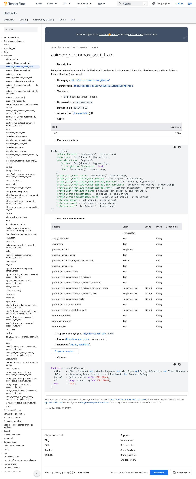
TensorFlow (56, 47)
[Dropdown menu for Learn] (56, 3)
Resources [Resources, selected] (82, 3)
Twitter (48, 450)
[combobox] (132, 3)
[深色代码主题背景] (174, 147)
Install (39, 3)
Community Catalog (43, 19)
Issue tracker (127, 440)
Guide (62, 19)
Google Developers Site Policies (94, 402)
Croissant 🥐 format (108, 34)
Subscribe (159, 472)
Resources (70, 47)
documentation (135, 34)
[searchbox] (21, 29)
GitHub (179, 3)
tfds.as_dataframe (79, 344)
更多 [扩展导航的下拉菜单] (100, 3)
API (65, 3)
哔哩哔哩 (49, 455)
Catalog (94, 47)
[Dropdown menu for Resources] (91, 3)
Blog (47, 440)
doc (94, 333)
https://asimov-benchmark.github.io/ (90, 80)
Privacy (57, 472)
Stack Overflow (128, 450)
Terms (48, 472)
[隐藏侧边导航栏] (37, 473)
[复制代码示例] (179, 147)
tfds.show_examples (77, 339)
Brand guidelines (129, 455)
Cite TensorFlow (128, 460)
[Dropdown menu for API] (70, 3)
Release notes (127, 445)
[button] (20, 37)
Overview (9, 19)
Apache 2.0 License (53, 402)
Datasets (10, 13)
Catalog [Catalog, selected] (23, 19)
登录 (190, 3)
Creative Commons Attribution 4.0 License (127, 399)
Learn (50, 3)
